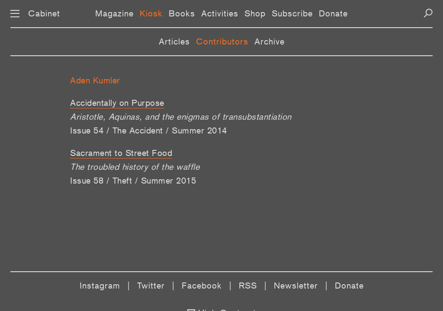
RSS (248, 285)
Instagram (100, 285)
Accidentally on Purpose (117, 103)
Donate (333, 13)
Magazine (114, 13)
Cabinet (44, 13)
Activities (219, 13)
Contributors (222, 41)
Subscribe (292, 13)
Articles (174, 41)
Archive (269, 41)
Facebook (202, 285)
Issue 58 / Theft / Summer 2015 (133, 180)
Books (182, 13)
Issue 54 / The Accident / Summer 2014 (148, 130)
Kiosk (151, 13)
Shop (255, 13)
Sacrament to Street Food (121, 153)
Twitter (151, 285)
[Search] (428, 13)
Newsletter (296, 285)
